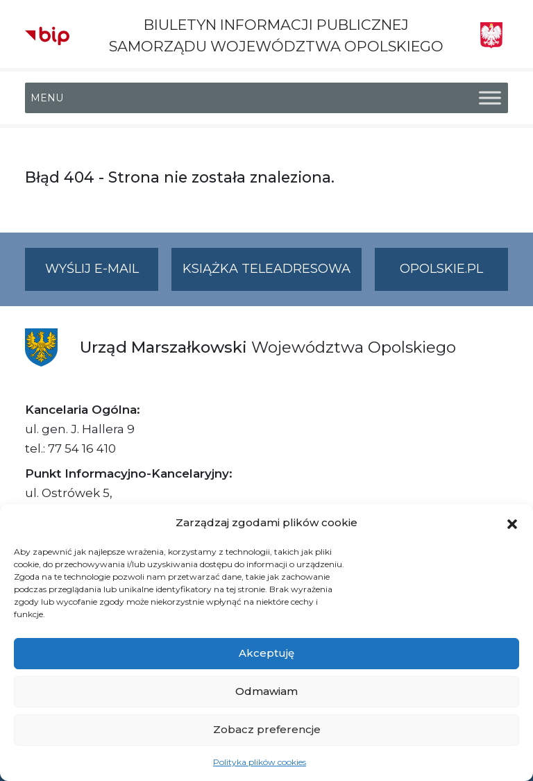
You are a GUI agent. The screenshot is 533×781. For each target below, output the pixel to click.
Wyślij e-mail (102, 274)
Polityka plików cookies (259, 762)
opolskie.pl (441, 268)
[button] (512, 523)
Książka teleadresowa (266, 268)
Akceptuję (266, 653)
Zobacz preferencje (267, 729)
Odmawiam (266, 691)
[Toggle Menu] (490, 98)
